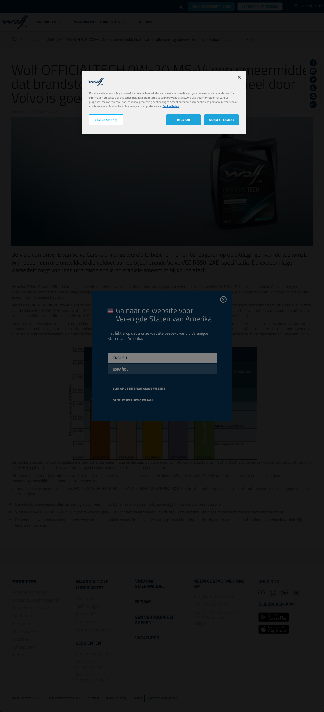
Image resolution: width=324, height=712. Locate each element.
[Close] (239, 77)
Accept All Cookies (221, 119)
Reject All (183, 119)
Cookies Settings (106, 119)
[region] (164, 102)
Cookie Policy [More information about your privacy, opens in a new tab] (171, 106)
